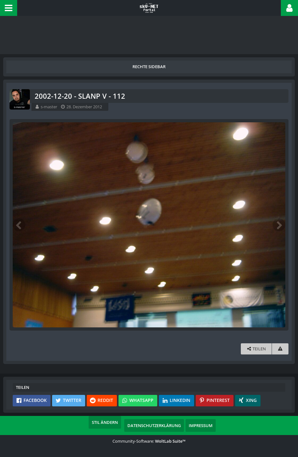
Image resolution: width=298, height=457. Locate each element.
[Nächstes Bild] (279, 224)
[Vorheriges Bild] (19, 224)
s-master (49, 107)
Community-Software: (149, 441)
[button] (8, 8)
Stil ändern (105, 422)
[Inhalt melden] (280, 348)
